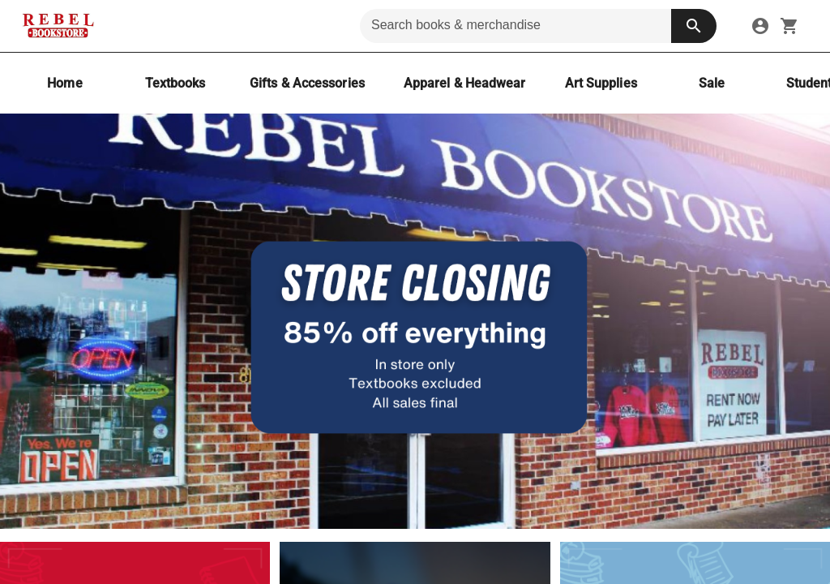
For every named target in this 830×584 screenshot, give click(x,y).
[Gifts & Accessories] (307, 83)
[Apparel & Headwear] (465, 83)
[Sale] (711, 83)
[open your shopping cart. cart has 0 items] (789, 26)
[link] (760, 26)
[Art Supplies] (601, 83)
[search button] (694, 26)
